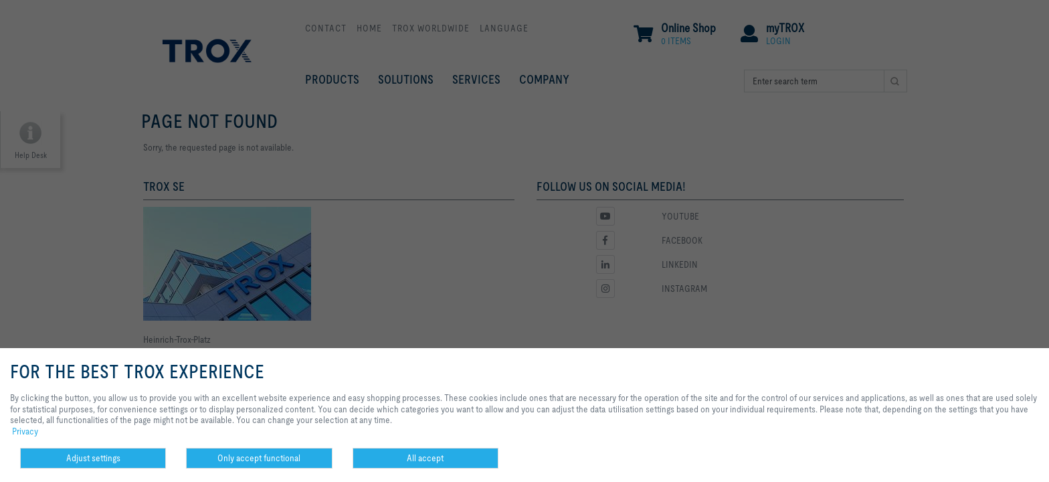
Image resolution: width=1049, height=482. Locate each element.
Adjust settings (93, 458)
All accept (425, 458)
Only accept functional (258, 458)
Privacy (25, 431)
